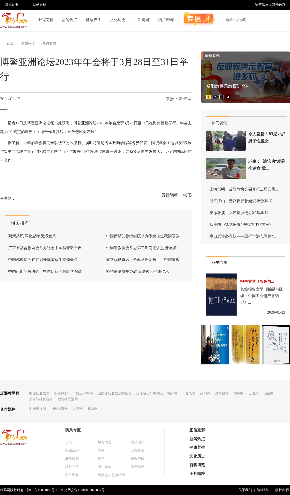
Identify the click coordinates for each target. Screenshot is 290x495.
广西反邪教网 (82, 393)
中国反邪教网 (39, 393)
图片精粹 (166, 20)
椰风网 (238, 393)
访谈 (68, 442)
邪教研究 (72, 458)
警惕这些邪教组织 (111, 475)
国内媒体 (104, 467)
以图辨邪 (72, 450)
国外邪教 (72, 475)
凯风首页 (11, 5)
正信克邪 (45, 20)
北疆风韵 (61, 393)
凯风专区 (73, 430)
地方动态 (104, 442)
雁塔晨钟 (222, 393)
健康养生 (93, 20)
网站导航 (39, 5)
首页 (10, 43)
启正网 (268, 393)
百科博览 (142, 20)
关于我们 (245, 490)
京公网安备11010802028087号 (82, 490)
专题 (101, 450)
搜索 (283, 19)
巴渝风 (253, 393)
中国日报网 (37, 409)
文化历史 (117, 20)
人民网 (77, 409)
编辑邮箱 (263, 490)
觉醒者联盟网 (68, 399)
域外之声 (72, 467)
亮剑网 (205, 393)
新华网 (92, 409)
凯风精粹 (137, 467)
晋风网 (190, 393)
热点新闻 (49, 43)
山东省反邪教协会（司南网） (158, 393)
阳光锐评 (137, 442)
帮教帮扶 (137, 458)
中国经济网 (59, 409)
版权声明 (282, 490)
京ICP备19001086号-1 (42, 490)
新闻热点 (69, 20)
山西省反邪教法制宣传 (114, 393)
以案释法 (137, 450)
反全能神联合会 (41, 399)
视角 (101, 458)
